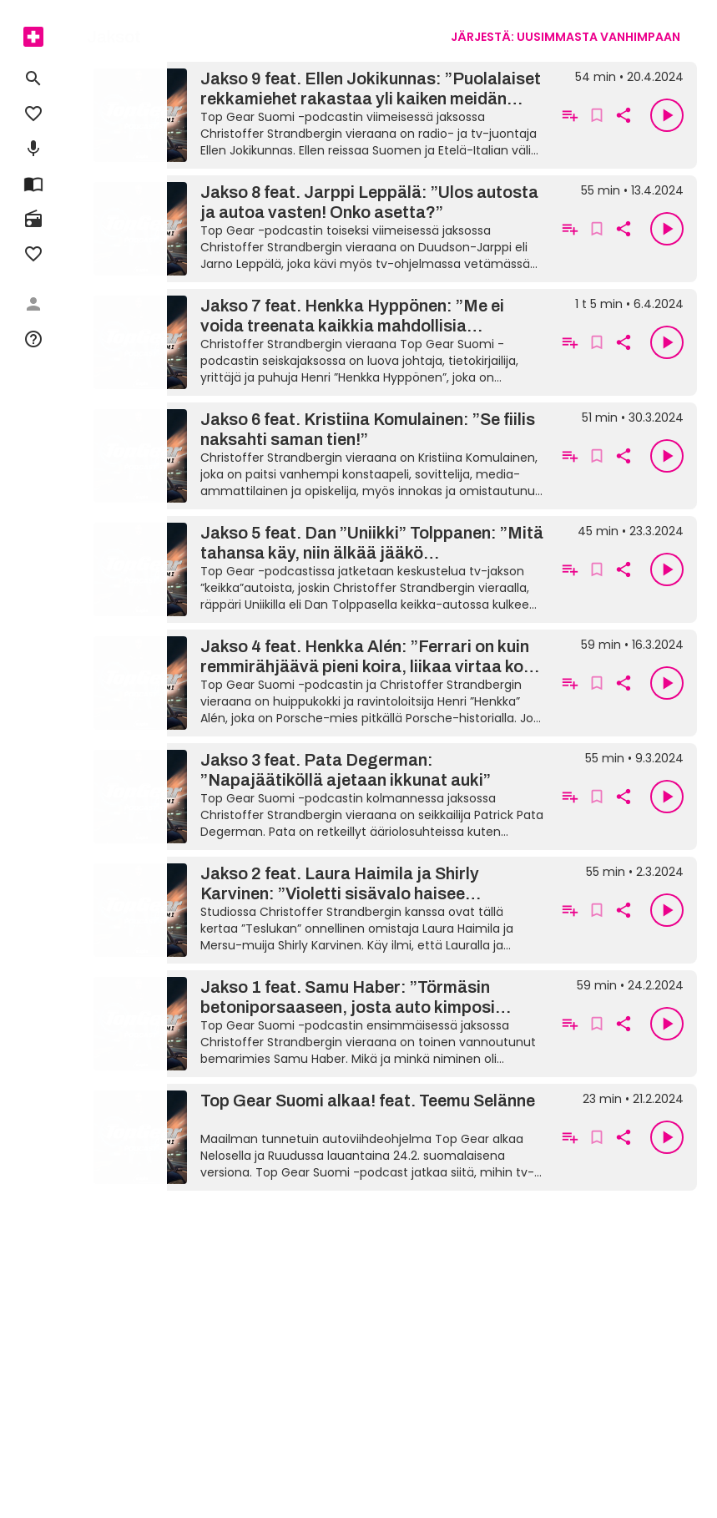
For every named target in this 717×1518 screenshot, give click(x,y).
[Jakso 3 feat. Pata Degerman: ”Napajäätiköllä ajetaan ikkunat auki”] (318, 796)
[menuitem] (33, 36)
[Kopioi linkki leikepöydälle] (623, 115)
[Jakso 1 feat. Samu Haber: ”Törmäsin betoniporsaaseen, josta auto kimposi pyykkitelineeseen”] (318, 1023)
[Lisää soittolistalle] (570, 115)
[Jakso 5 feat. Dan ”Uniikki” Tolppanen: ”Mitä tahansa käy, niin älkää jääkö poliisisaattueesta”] (318, 569)
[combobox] (565, 36)
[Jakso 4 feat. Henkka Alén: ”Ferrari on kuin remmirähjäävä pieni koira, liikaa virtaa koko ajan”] (318, 683)
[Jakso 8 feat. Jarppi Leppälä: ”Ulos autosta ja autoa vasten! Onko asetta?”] (318, 228)
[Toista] (667, 115)
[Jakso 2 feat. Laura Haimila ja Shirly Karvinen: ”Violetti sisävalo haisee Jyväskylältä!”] (318, 910)
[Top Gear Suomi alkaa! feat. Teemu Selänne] (318, 1137)
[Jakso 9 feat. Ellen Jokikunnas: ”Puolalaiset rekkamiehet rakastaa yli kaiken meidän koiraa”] (318, 115)
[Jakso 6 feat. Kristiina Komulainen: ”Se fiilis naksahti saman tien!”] (318, 455)
